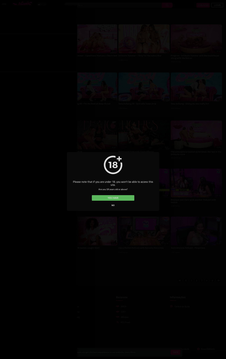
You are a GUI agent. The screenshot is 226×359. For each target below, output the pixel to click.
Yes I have (113, 198)
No (113, 205)
